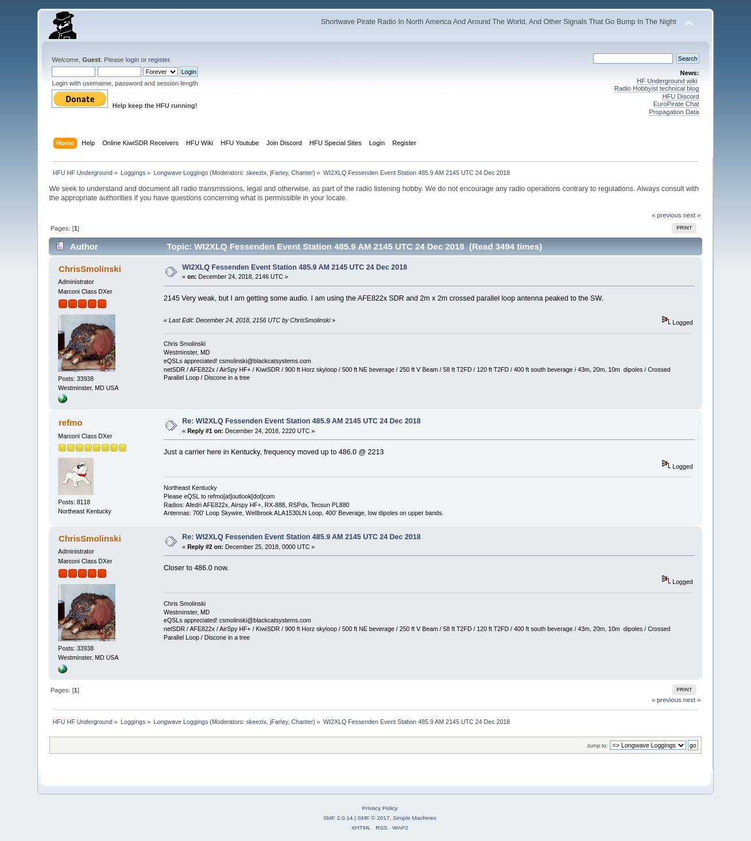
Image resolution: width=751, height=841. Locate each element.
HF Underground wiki (667, 80)
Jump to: (597, 745)
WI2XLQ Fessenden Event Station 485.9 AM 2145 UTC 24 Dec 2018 (294, 267)
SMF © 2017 (374, 818)
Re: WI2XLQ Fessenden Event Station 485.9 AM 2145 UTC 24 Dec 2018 (301, 421)
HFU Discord (680, 96)
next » (692, 215)
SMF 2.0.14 (338, 818)
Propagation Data (674, 111)
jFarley (279, 172)
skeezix (256, 172)
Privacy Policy (379, 808)
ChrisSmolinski (90, 269)
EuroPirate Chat (676, 103)
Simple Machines (414, 818)
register (159, 59)
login (133, 59)
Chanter (302, 172)
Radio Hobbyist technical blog (656, 88)
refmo (71, 422)
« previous (667, 215)
